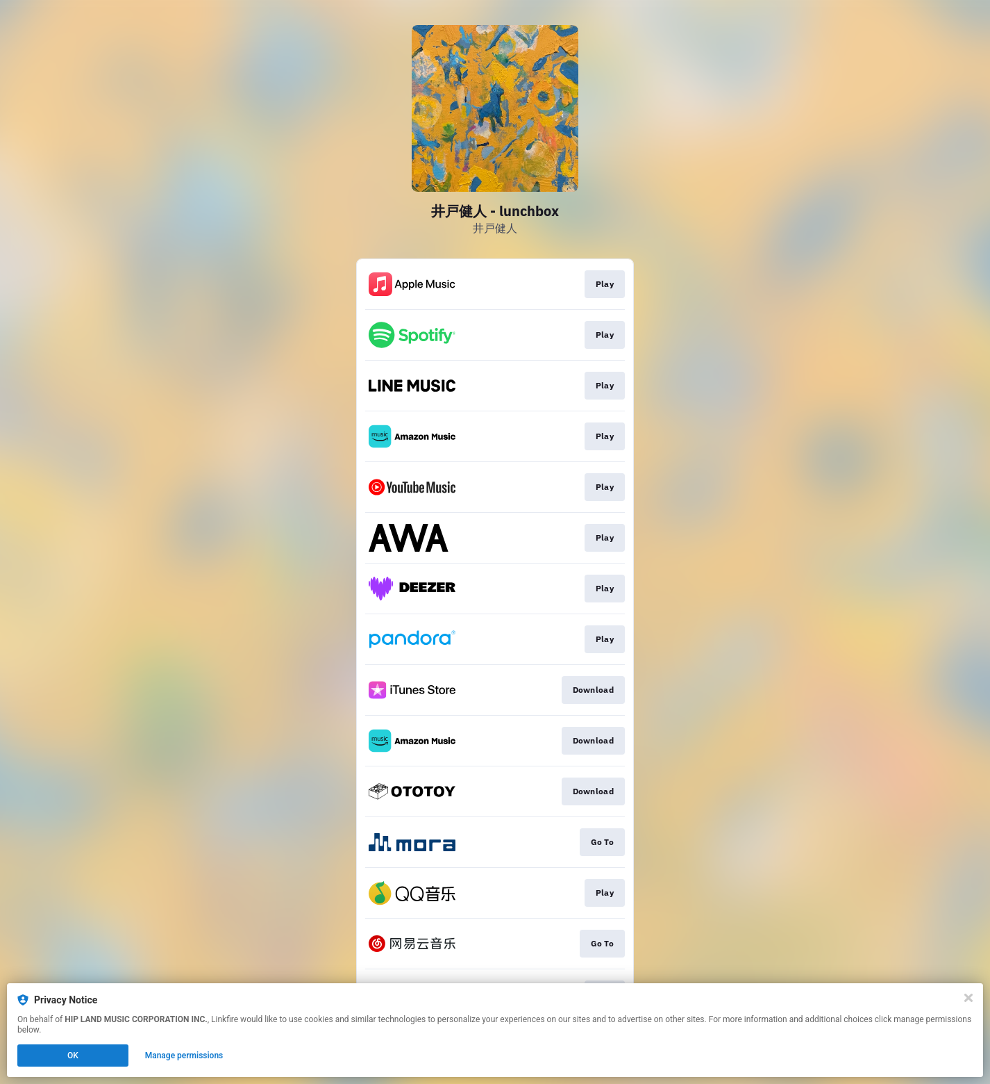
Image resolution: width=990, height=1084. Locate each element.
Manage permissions (184, 1055)
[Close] (968, 998)
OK (72, 1055)
